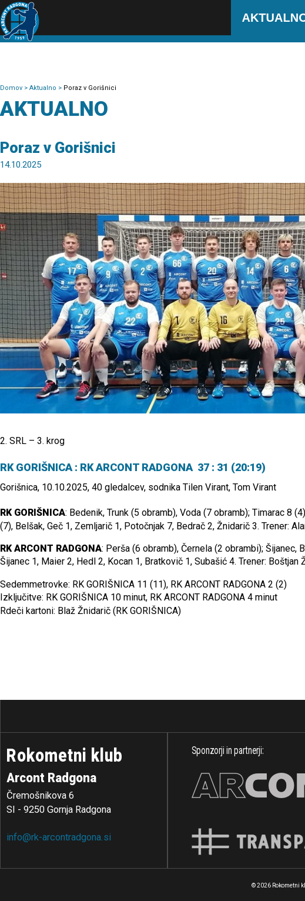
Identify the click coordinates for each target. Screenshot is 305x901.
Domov (12, 88)
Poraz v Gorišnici (89, 88)
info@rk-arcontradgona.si (58, 837)
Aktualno (43, 88)
